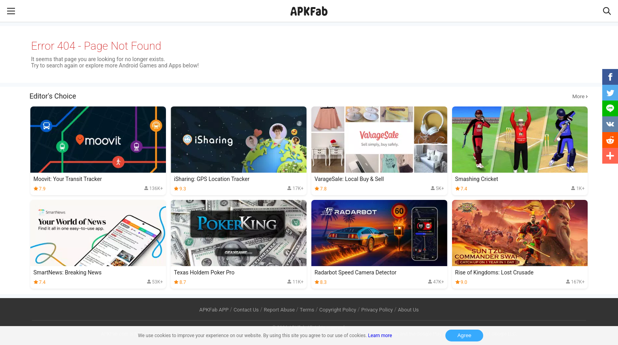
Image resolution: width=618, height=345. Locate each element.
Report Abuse (279, 310)
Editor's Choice (309, 96)
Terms (307, 310)
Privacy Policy (377, 310)
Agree (464, 335)
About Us (408, 310)
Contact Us (246, 310)
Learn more (380, 335)
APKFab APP (213, 310)
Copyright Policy (337, 310)
